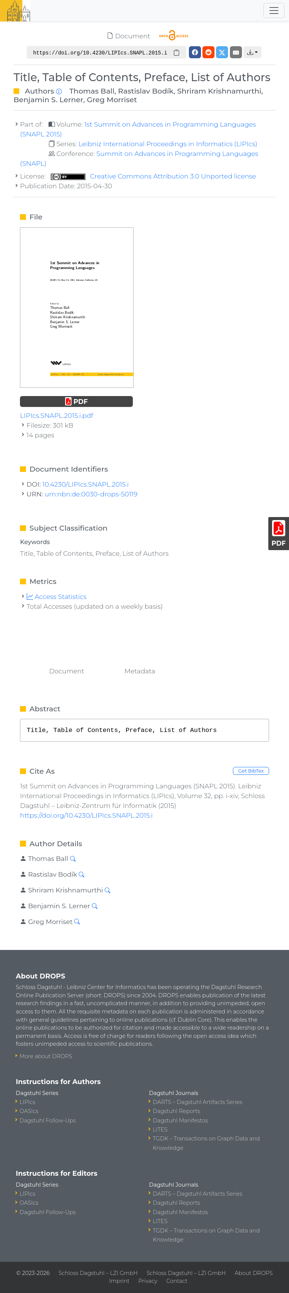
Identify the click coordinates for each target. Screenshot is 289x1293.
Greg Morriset (112, 99)
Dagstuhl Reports (176, 1111)
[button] (252, 52)
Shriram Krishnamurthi (219, 90)
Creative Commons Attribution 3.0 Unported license (153, 176)
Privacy (147, 1281)
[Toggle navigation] (273, 10)
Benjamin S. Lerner (48, 99)
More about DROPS (46, 1056)
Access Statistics (57, 596)
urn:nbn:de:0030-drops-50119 (91, 494)
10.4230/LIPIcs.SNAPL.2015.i (86, 484)
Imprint (119, 1281)
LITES (160, 1129)
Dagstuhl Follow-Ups (48, 1120)
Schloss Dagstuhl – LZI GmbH (98, 1273)
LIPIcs (27, 1102)
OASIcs (29, 1111)
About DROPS (254, 1273)
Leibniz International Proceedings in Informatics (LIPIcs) (167, 144)
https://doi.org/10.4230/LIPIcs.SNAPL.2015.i (86, 815)
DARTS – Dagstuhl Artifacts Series (197, 1102)
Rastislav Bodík (146, 90)
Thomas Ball (91, 90)
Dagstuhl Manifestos (180, 1120)
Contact (176, 1281)
